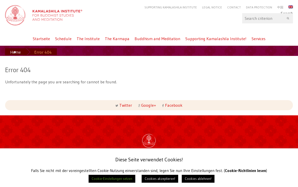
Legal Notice (212, 7)
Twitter (125, 105)
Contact (234, 7)
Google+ (148, 105)
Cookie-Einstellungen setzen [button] (112, 179)
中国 (280, 7)
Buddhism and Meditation (157, 38)
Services (259, 38)
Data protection (259, 7)
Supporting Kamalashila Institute (170, 7)
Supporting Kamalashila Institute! (215, 38)
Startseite (41, 38)
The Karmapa (117, 38)
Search (267, 18)
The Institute (88, 38)
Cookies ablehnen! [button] (198, 179)
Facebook (173, 105)
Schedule (63, 38)
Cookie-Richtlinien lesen (245, 170)
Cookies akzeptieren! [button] (160, 179)
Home (15, 52)
